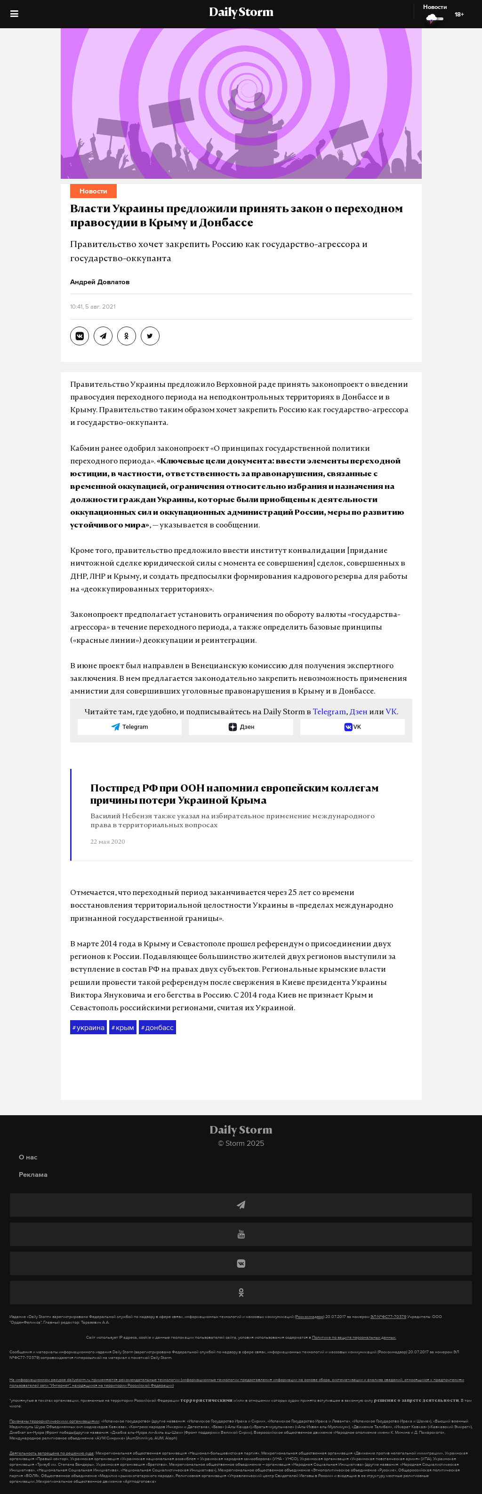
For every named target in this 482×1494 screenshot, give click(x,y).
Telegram (329, 712)
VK (391, 712)
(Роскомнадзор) (309, 1316)
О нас (28, 1157)
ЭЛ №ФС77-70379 (388, 1316)
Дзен (358, 712)
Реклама (33, 1174)
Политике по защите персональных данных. (354, 1337)
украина (88, 1027)
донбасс (157, 1027)
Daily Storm (241, 13)
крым (123, 1027)
